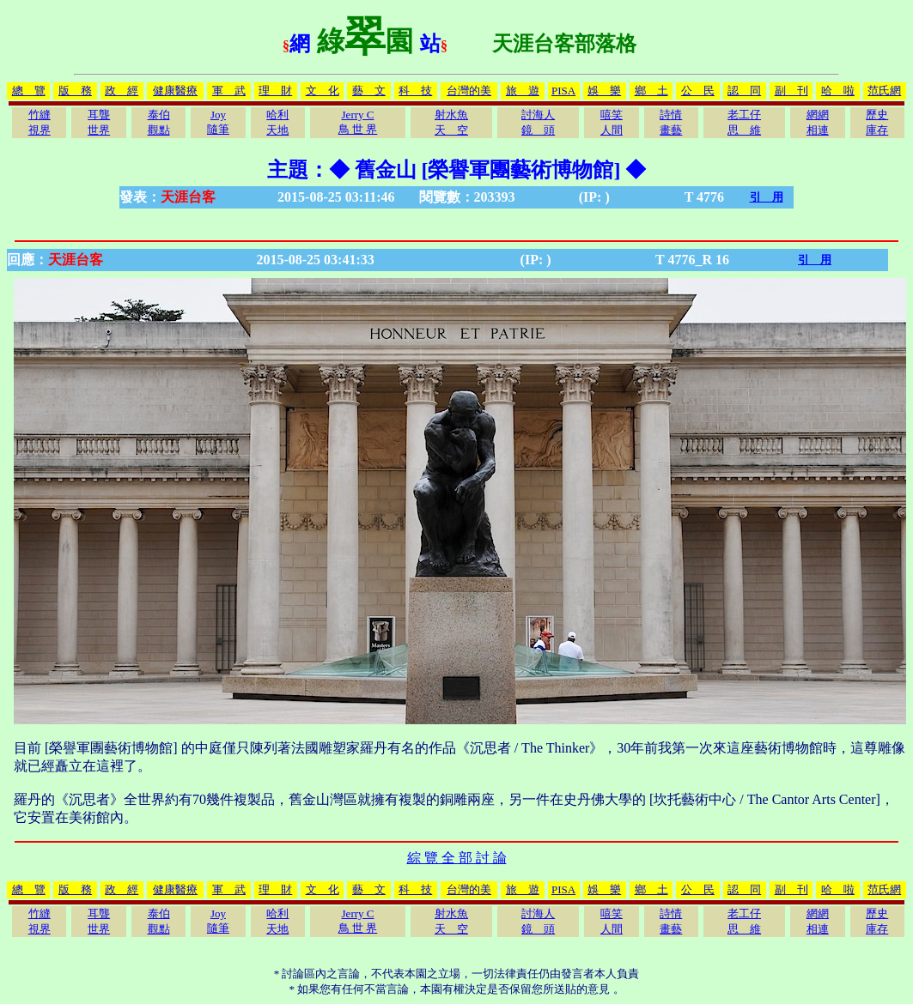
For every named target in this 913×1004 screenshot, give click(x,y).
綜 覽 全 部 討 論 (457, 857)
